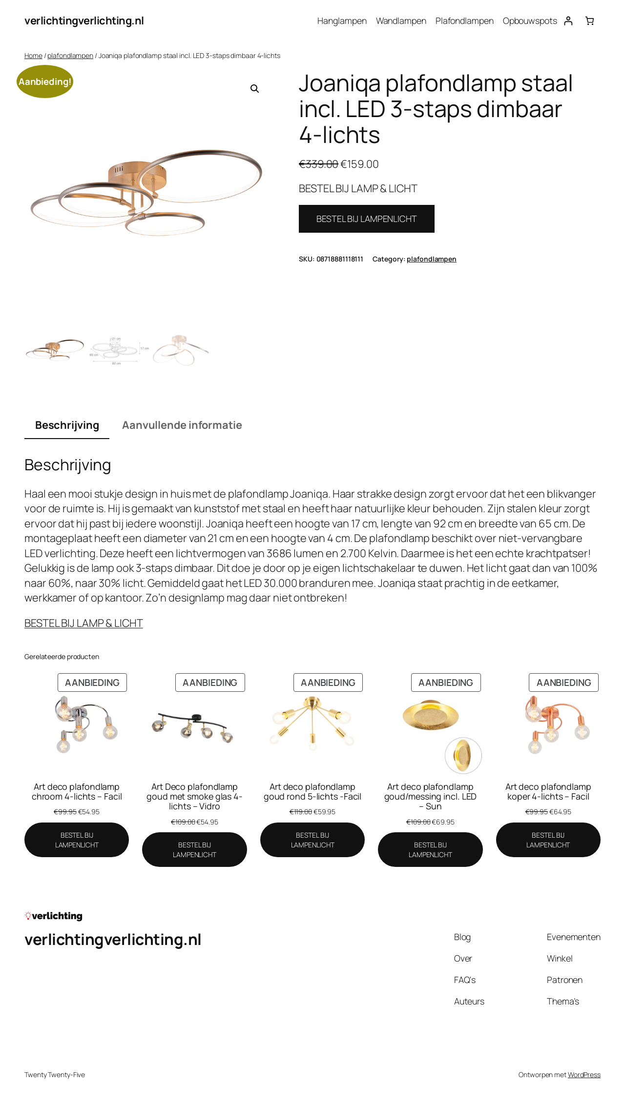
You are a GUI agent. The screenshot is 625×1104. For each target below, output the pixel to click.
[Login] (568, 21)
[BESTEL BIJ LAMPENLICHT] (76, 840)
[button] (255, 89)
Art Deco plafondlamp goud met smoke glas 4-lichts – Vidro (194, 796)
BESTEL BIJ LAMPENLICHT (366, 218)
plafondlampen (70, 55)
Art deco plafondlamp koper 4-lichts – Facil (548, 791)
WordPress (584, 1074)
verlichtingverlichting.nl (84, 20)
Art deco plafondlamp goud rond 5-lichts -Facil (313, 791)
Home (33, 55)
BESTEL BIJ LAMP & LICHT (83, 623)
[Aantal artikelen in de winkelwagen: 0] (590, 21)
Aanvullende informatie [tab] (182, 425)
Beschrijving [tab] (67, 425)
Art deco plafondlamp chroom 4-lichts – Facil (77, 791)
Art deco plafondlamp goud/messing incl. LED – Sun (430, 796)
